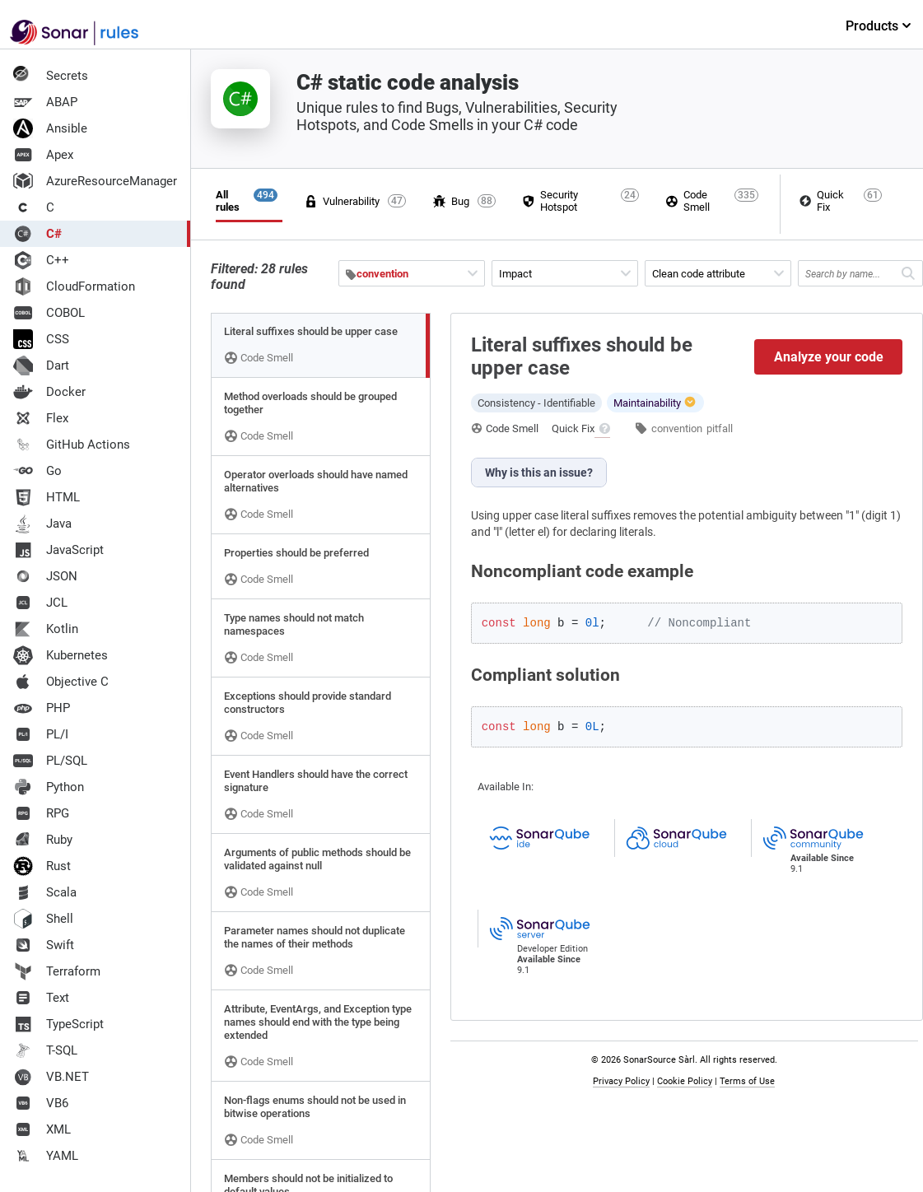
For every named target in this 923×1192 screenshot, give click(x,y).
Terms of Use (747, 1081)
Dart (41, 365)
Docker (49, 392)
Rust (42, 866)
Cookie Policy (684, 1081)
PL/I (40, 734)
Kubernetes (60, 655)
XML (42, 1129)
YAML (45, 1156)
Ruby (42, 840)
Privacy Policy (621, 1081)
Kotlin (45, 629)
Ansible (50, 128)
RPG (41, 813)
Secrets (50, 76)
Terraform (56, 971)
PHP (41, 708)
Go (37, 471)
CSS (41, 339)
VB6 (40, 1103)
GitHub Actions (71, 444)
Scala (45, 892)
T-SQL (45, 1050)
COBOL (49, 313)
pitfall (719, 428)
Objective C (61, 681)
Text (41, 998)
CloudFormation (74, 286)
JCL (40, 602)
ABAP (45, 102)
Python (48, 787)
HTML (46, 497)
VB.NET (51, 1077)
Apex (43, 155)
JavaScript (58, 550)
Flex (40, 418)
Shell (43, 919)
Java (42, 523)
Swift (43, 945)
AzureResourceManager (95, 181)
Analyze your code (828, 357)
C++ (41, 260)
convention (676, 428)
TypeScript (58, 1024)
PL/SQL (50, 761)
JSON (45, 576)
